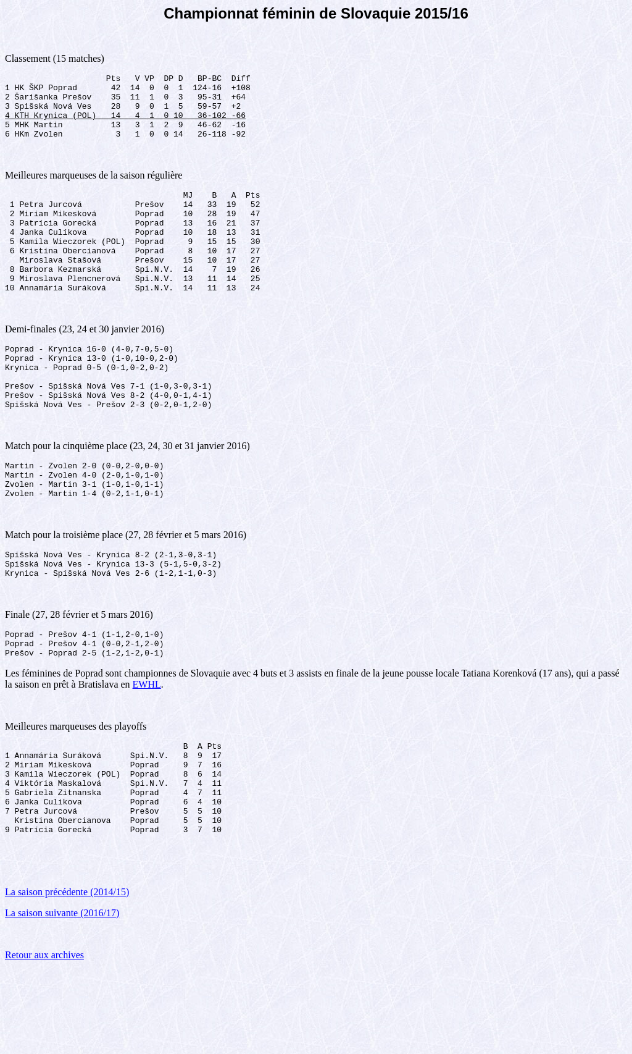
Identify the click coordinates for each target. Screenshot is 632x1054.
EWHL (147, 749)
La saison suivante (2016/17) (62, 996)
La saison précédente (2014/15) (67, 975)
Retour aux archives (44, 1038)
